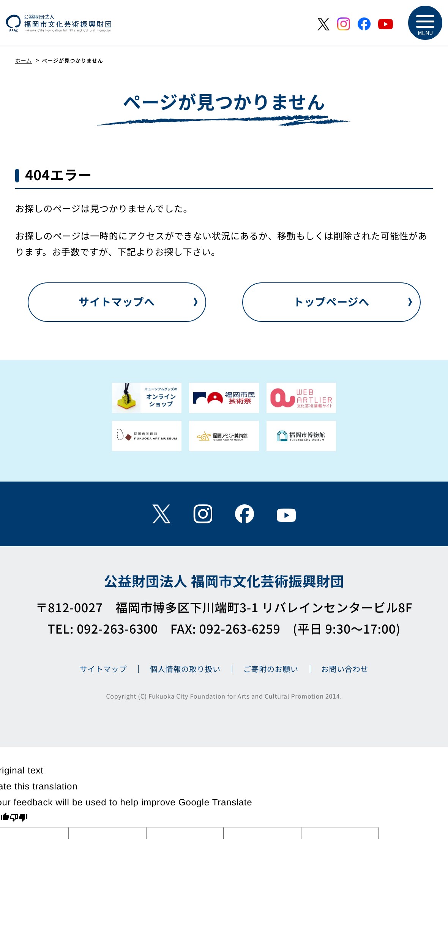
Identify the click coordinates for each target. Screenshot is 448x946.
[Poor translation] (18, 819)
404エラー (58, 174)
